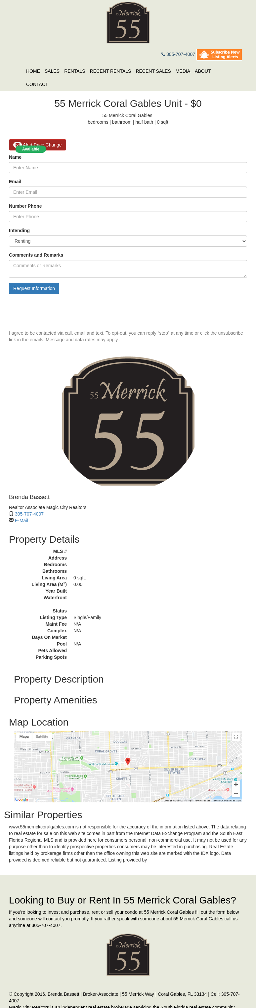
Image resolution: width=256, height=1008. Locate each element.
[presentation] (59, 312)
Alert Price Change (37, 145)
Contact (37, 84)
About (203, 71)
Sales (52, 71)
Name (15, 157)
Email (15, 181)
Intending (19, 230)
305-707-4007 (178, 54)
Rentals (74, 71)
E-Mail (21, 520)
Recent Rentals (110, 71)
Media (183, 71)
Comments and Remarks (36, 255)
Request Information (34, 288)
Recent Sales (153, 71)
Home (33, 71)
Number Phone (25, 206)
